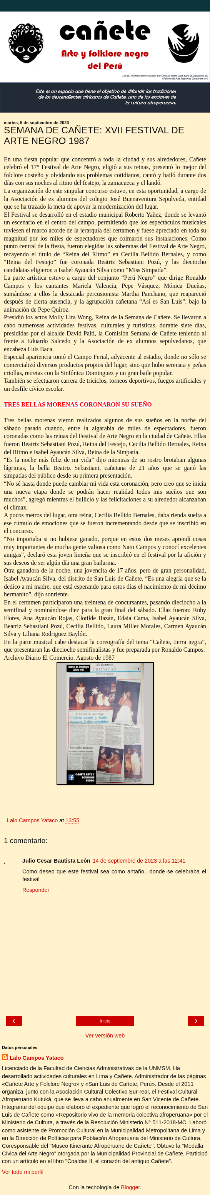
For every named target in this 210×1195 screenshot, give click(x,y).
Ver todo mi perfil (22, 1172)
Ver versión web (105, 1035)
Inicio (105, 1021)
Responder (35, 890)
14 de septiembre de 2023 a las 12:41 (139, 861)
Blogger (130, 1187)
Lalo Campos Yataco (37, 1058)
